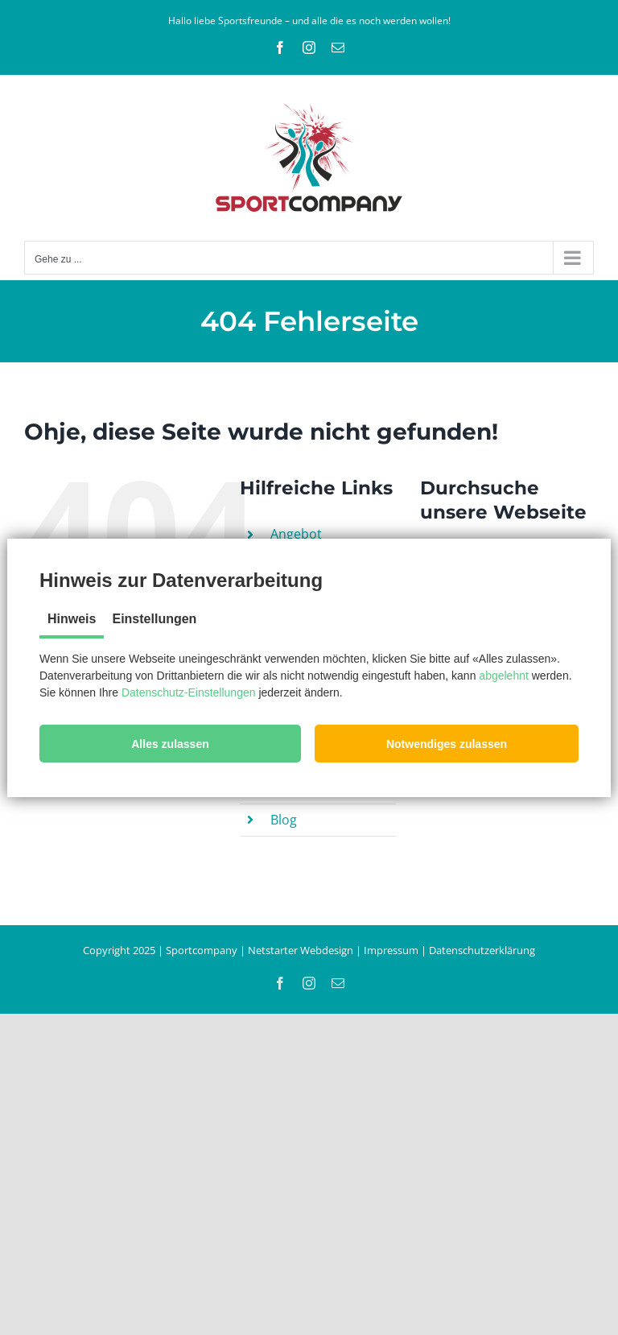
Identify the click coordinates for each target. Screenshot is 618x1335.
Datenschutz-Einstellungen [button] (189, 692)
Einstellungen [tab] (154, 619)
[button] (170, 744)
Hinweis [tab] (71, 619)
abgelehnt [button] (504, 675)
